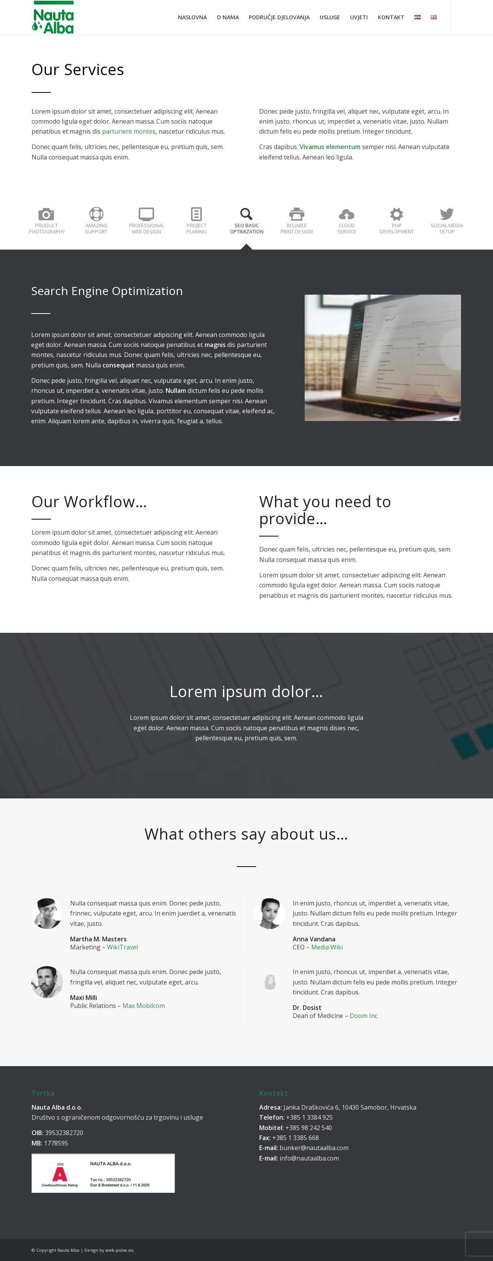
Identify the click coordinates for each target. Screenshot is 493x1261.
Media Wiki (327, 947)
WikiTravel (122, 947)
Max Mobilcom (143, 1005)
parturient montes (129, 131)
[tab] (46, 224)
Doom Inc (363, 1015)
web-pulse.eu (120, 1250)
